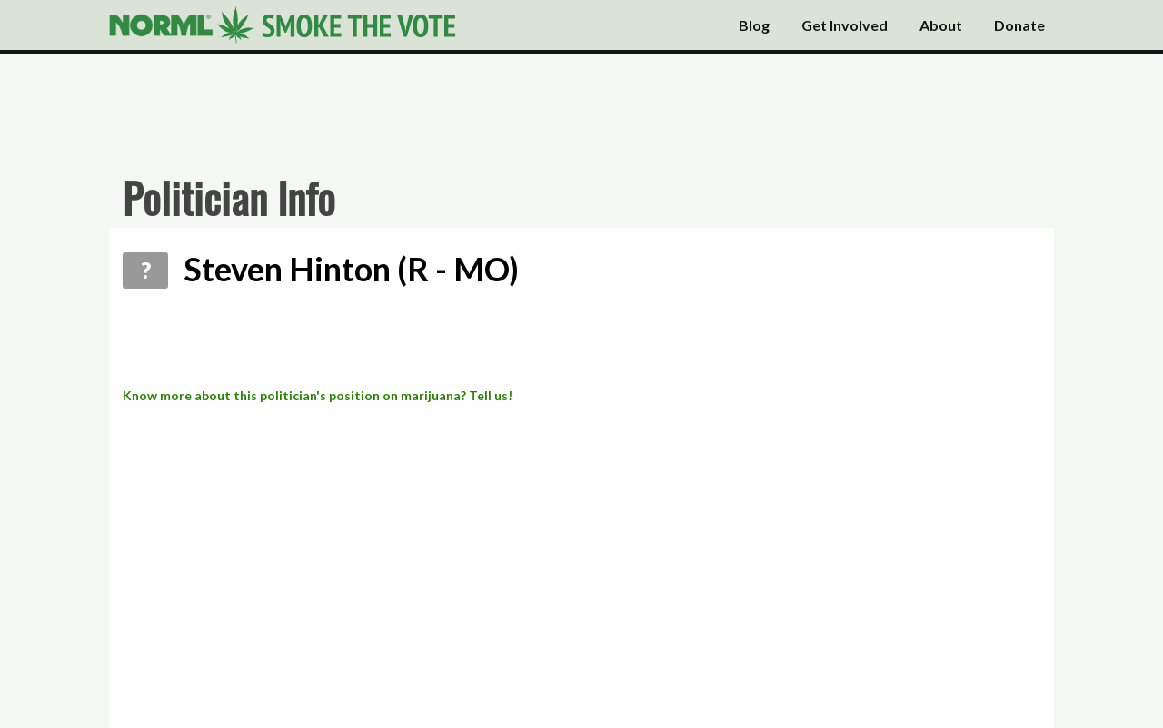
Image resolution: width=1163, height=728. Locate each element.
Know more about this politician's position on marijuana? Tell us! (317, 395)
